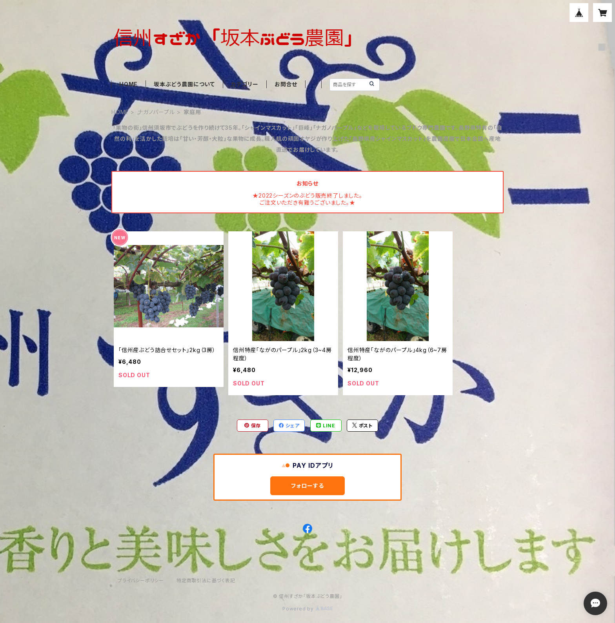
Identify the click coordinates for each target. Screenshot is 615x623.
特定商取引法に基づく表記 (205, 580)
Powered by (307, 609)
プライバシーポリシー (141, 580)
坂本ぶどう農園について (184, 84)
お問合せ (286, 84)
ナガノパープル (156, 112)
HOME (128, 84)
